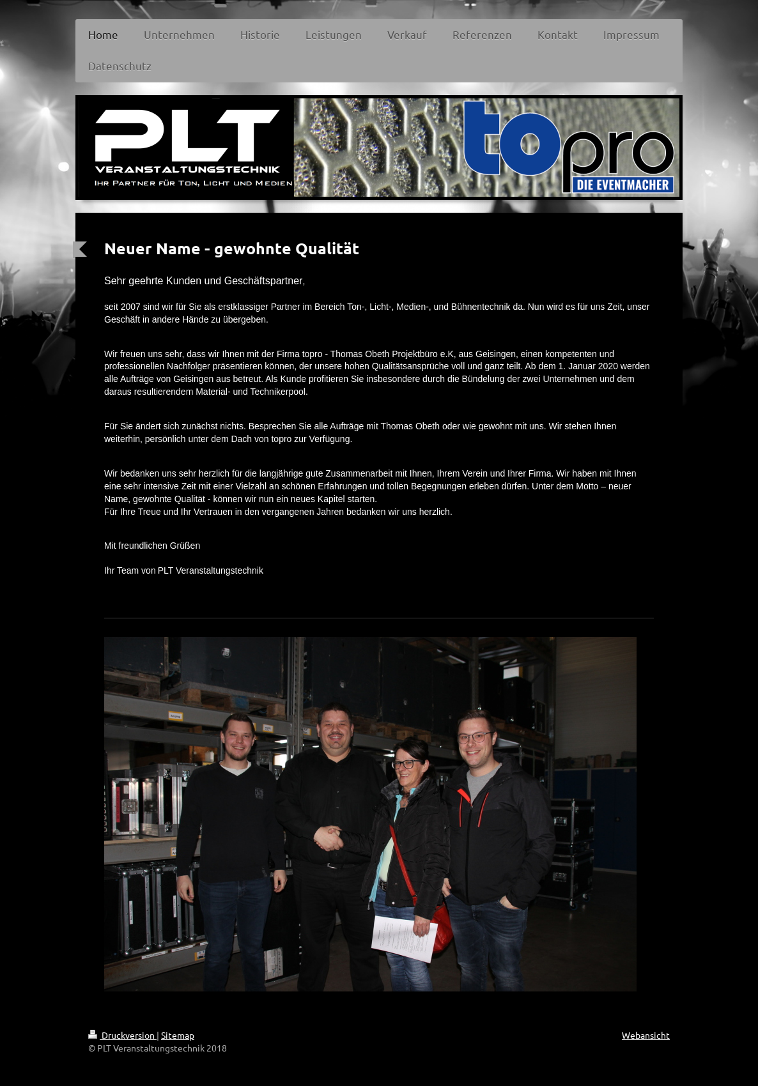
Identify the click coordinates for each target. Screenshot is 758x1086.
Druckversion (122, 1035)
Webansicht (646, 1035)
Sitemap (177, 1035)
